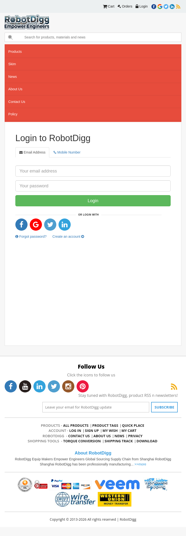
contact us (16, 102)
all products (75, 425)
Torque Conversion (82, 441)
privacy (135, 436)
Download (147, 441)
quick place (133, 425)
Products (15, 52)
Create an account (68, 236)
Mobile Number (67, 152)
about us (15, 89)
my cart (129, 430)
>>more (140, 464)
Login (142, 6)
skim (12, 64)
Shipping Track (119, 441)
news (12, 77)
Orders (124, 6)
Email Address (32, 152)
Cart (108, 6)
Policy (12, 114)
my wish (110, 430)
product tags (105, 425)
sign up (92, 430)
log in (75, 430)
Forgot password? (31, 236)
